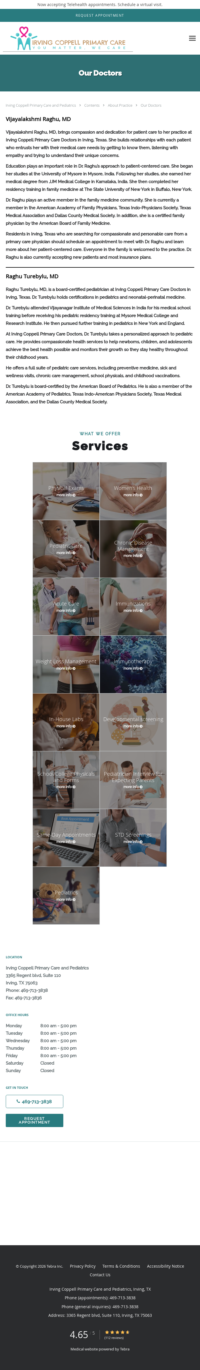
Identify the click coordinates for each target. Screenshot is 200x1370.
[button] (100, 15)
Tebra (124, 1349)
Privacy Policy (83, 1266)
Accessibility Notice (165, 1266)
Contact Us (100, 1274)
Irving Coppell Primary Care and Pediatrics (41, 105)
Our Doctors (151, 105)
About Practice (120, 105)
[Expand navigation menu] (192, 38)
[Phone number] (34, 1101)
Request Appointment (34, 1120)
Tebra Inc (54, 1266)
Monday (47, 1026)
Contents (92, 105)
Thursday (47, 1048)
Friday (47, 1055)
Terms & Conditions (121, 1266)
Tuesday (47, 1033)
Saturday (47, 1063)
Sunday (47, 1070)
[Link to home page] (93, 38)
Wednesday (47, 1041)
